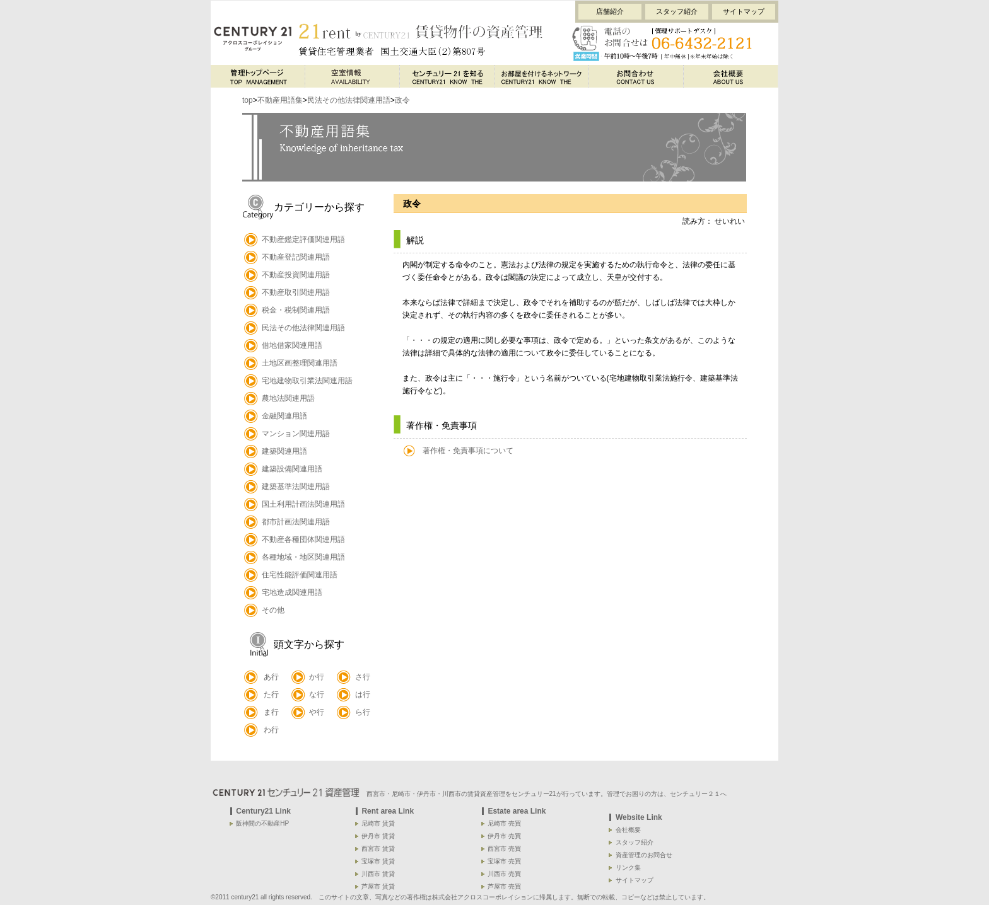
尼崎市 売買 (504, 823)
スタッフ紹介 (677, 11)
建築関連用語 (284, 451)
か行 (316, 676)
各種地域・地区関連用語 (303, 557)
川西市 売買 (504, 873)
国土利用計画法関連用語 (303, 504)
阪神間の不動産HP (262, 823)
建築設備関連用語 (292, 468)
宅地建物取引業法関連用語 (307, 380)
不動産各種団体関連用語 (303, 539)
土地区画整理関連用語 (299, 363)
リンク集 (628, 867)
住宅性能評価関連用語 (299, 574)
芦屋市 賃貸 (378, 886)
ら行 (362, 712)
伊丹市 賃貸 (378, 836)
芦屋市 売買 (504, 886)
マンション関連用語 (296, 433)
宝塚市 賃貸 (378, 861)
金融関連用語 (284, 416)
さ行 (362, 676)
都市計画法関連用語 (296, 521)
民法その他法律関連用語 (348, 100)
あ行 (271, 676)
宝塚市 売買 (504, 861)
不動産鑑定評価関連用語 (303, 239)
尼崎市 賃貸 (378, 823)
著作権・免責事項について (468, 450)
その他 (273, 610)
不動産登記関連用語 (296, 257)
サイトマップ (743, 11)
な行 (316, 694)
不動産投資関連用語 (296, 274)
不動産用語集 (280, 100)
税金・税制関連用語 (296, 310)
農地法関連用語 (288, 398)
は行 (362, 694)
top (247, 100)
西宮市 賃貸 (378, 848)
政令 (402, 100)
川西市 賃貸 (378, 873)
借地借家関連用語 (292, 345)
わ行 (271, 729)
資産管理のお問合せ (644, 854)
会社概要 (628, 829)
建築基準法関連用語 (296, 486)
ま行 (271, 712)
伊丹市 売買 (504, 836)
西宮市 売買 (504, 848)
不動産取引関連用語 (296, 292)
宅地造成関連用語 (292, 592)
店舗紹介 (610, 11)
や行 (316, 712)
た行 (271, 694)
